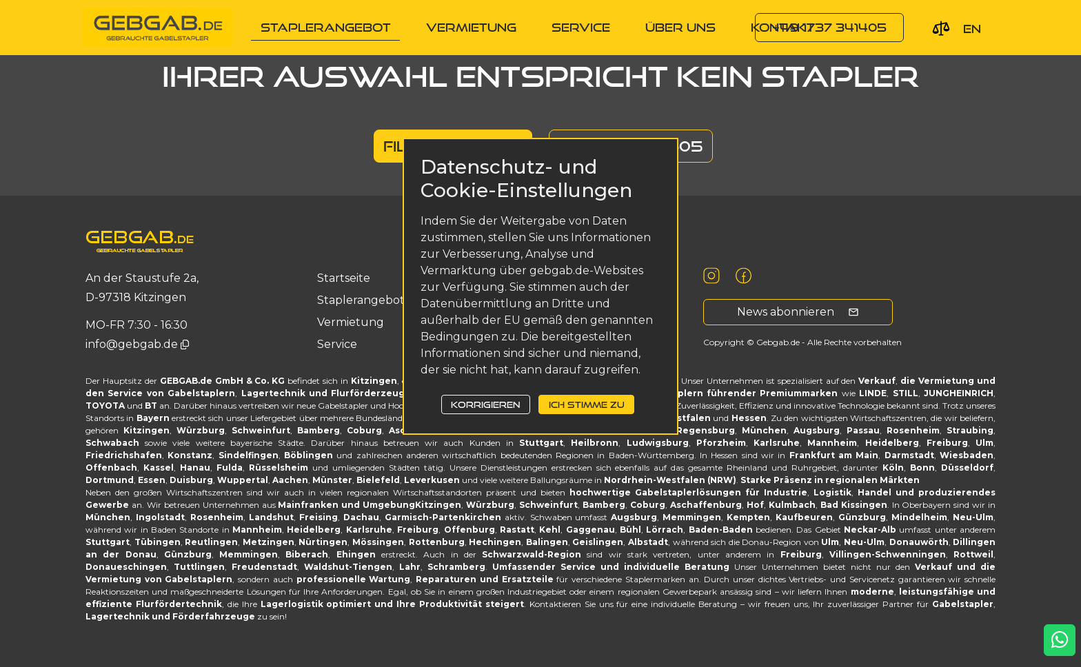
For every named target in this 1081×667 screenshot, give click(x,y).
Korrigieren (485, 404)
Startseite (343, 278)
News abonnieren (798, 311)
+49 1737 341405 (829, 27)
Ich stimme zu (587, 404)
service (581, 27)
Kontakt (783, 27)
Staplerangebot (326, 27)
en (972, 28)
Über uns (680, 27)
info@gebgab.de (133, 344)
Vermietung (471, 27)
